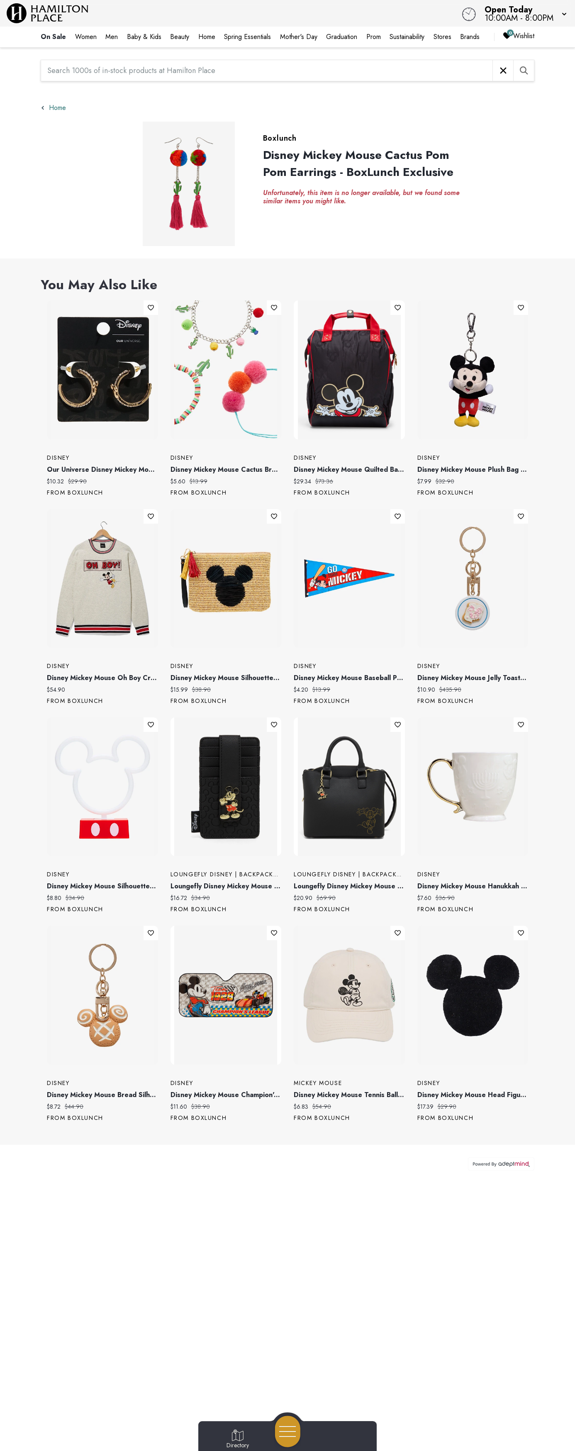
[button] (523, 13)
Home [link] (206, 36)
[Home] (217, 13)
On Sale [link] (53, 36)
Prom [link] (373, 36)
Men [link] (111, 36)
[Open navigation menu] (288, 1431)
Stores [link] (442, 36)
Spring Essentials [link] (247, 36)
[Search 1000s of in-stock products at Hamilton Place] (266, 70)
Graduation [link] (341, 36)
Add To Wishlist (151, 308)
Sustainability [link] (407, 36)
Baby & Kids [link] (144, 36)
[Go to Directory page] (237, 1439)
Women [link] (86, 36)
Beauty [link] (179, 36)
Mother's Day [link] (298, 36)
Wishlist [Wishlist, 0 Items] (518, 36)
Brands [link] (470, 36)
